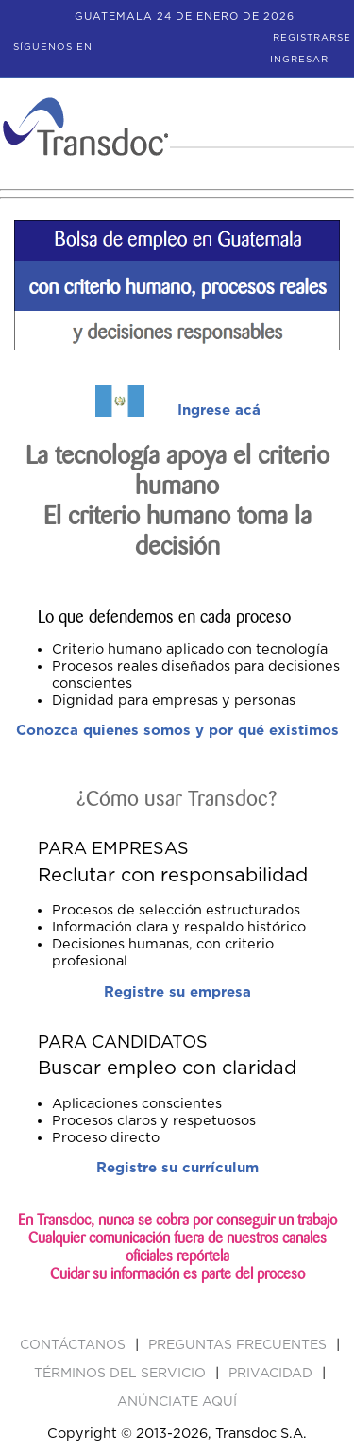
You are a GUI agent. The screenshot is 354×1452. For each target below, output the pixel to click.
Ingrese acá (219, 410)
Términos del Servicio (122, 1373)
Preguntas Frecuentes (239, 1345)
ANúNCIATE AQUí (177, 1402)
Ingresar (299, 59)
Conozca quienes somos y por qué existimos (177, 731)
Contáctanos (74, 1345)
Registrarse (312, 38)
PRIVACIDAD (272, 1373)
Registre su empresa (177, 992)
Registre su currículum (177, 1168)
